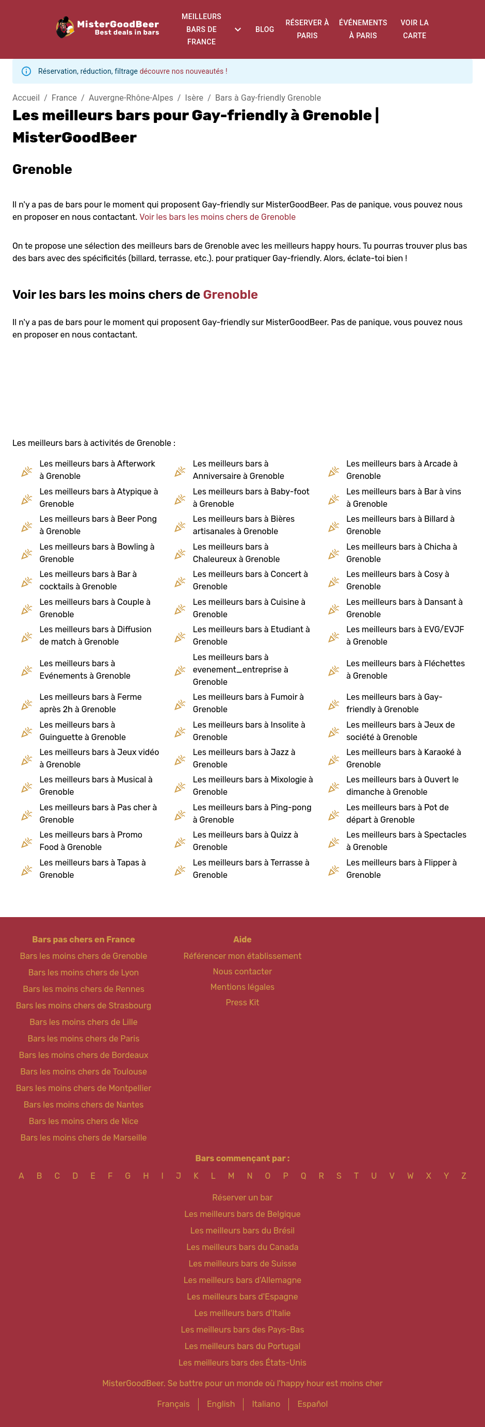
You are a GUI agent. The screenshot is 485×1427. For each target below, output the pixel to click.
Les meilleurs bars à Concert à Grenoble (250, 580)
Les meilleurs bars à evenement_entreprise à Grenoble (240, 669)
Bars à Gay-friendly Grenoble (268, 98)
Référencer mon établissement (243, 956)
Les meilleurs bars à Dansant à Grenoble (404, 608)
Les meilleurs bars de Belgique (242, 1214)
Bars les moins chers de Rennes (83, 989)
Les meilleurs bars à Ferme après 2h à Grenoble (91, 703)
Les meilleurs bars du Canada (242, 1247)
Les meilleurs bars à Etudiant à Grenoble (251, 635)
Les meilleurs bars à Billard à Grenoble (400, 525)
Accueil (26, 98)
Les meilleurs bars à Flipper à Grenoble (401, 869)
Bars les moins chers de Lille (83, 1022)
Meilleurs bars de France (201, 29)
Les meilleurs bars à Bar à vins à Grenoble (403, 498)
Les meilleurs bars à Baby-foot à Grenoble (251, 498)
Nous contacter (242, 971)
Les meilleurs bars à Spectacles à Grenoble (406, 841)
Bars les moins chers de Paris (84, 1039)
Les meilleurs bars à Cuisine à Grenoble (249, 608)
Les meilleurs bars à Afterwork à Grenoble (97, 470)
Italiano (266, 1404)
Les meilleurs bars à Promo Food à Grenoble (91, 841)
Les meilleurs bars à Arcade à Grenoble (402, 470)
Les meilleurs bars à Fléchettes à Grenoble (405, 670)
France (64, 98)
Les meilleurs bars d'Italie (242, 1313)
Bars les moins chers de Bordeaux (83, 1055)
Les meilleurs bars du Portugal (243, 1346)
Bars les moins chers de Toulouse (83, 1072)
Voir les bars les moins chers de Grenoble (217, 217)
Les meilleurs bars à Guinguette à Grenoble (83, 731)
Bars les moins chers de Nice (84, 1121)
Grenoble (230, 294)
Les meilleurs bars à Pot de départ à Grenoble (397, 814)
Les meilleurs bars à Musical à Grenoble (96, 786)
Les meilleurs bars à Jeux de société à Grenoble (400, 731)
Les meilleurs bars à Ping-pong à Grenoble (252, 814)
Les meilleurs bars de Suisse (242, 1264)
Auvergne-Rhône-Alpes (131, 98)
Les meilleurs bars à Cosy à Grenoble (397, 580)
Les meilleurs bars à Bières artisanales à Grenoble (244, 525)
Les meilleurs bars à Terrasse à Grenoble (251, 869)
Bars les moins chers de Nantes (84, 1105)
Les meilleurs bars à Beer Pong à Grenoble (98, 525)
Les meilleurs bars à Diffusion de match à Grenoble (96, 635)
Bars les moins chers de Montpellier (84, 1088)
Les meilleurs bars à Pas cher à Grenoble (98, 814)
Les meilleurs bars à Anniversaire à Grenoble (238, 470)
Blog (264, 29)
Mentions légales (243, 987)
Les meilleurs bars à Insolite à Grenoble (249, 731)
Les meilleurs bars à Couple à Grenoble (95, 608)
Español (312, 1404)
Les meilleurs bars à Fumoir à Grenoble (248, 703)
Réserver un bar (242, 1197)
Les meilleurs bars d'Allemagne (243, 1280)
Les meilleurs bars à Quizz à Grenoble (245, 841)
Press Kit (242, 1002)
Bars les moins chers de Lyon (83, 972)
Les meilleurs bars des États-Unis (242, 1363)
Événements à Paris (363, 29)
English (221, 1404)
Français (173, 1404)
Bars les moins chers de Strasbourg (84, 1006)
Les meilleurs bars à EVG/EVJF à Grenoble (405, 635)
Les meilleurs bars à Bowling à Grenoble (97, 553)
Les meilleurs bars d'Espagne (242, 1297)
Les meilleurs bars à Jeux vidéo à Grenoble (99, 758)
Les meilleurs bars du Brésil (242, 1231)
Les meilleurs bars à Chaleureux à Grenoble (236, 553)
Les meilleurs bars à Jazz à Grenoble (244, 758)
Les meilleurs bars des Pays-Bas (242, 1330)
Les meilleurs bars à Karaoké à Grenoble (403, 758)
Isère (194, 98)
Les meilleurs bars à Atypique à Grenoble (99, 498)
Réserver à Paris (307, 29)
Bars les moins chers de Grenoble (84, 956)
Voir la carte (415, 29)
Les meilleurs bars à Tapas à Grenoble (93, 869)
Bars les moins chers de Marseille (83, 1138)
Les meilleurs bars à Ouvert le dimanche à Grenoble (402, 786)
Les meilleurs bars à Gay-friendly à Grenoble (394, 703)
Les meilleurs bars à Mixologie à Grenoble (253, 786)
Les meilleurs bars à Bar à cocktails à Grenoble (88, 580)
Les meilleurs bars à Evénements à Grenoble (85, 670)
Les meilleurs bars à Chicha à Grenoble (401, 553)
